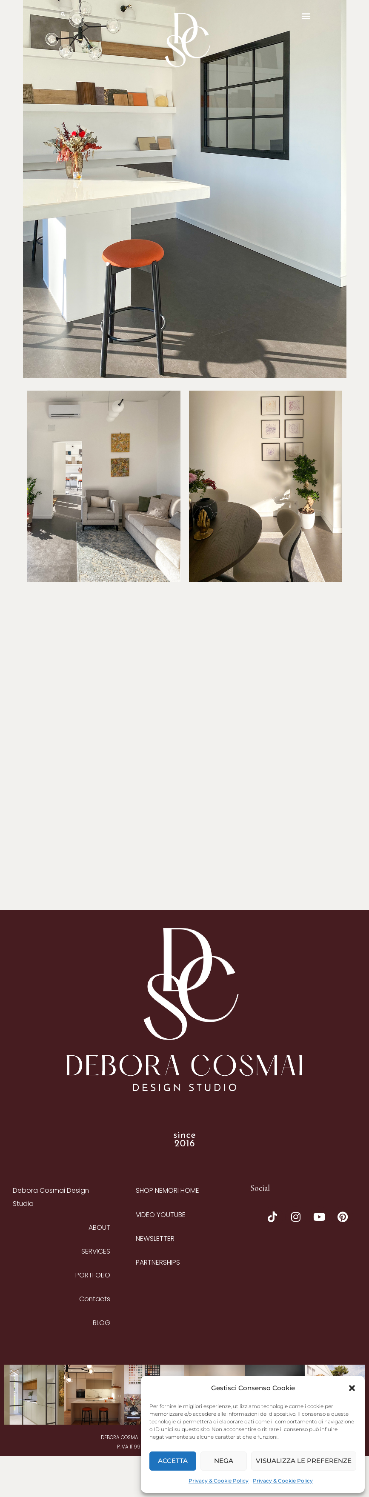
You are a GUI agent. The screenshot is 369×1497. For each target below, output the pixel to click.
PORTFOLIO (92, 1316)
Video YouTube (161, 1255)
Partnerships (158, 1303)
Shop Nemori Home (167, 1232)
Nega (223, 1461)
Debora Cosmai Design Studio (51, 1238)
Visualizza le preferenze (304, 1461)
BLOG (101, 1363)
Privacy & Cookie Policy (219, 1480)
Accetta (173, 1461)
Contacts (94, 1340)
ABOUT (99, 1268)
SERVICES (95, 1292)
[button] (352, 1388)
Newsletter (155, 1279)
